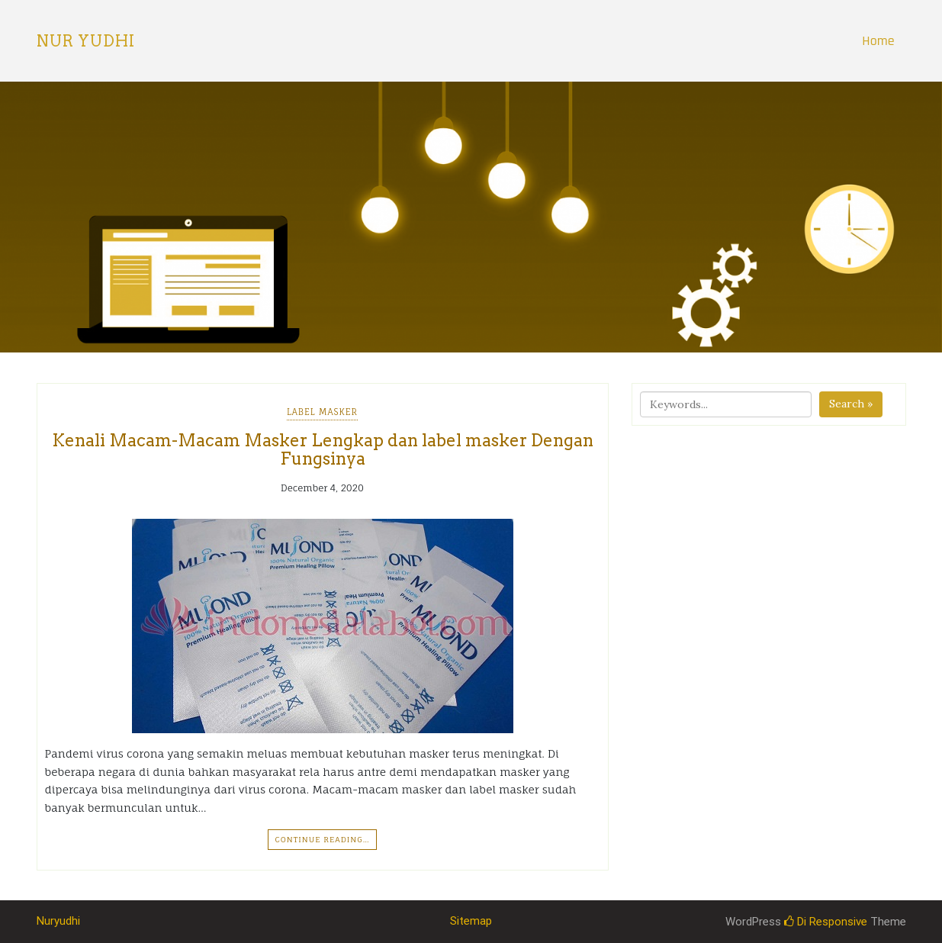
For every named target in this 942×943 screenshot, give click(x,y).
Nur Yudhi (86, 41)
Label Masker (322, 412)
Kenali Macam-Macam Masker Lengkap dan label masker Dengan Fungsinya (322, 449)
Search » (851, 403)
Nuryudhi (58, 921)
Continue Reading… (322, 839)
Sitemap (471, 921)
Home (878, 41)
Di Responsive (825, 922)
